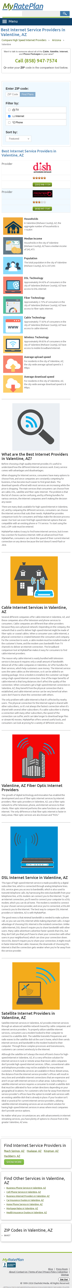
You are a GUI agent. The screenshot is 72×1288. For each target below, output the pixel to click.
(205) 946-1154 (42, 184)
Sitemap (65, 1274)
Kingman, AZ (51, 1151)
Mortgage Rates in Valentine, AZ (22, 1208)
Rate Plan (22, 5)
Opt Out (64, 1279)
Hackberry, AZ (12, 1156)
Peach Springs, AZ (14, 1151)
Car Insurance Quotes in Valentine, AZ (25, 1200)
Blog (50, 1269)
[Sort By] (18, 139)
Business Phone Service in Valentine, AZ (26, 1188)
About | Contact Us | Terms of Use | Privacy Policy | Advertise (38, 1272)
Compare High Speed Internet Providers (24, 40)
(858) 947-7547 (42, 208)
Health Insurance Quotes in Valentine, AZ (26, 1212)
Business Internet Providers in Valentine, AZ (28, 1196)
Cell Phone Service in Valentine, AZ (23, 1192)
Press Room (62, 1269)
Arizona (56, 40)
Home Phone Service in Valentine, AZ (24, 1204)
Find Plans (28, 94)
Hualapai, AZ (34, 1151)
